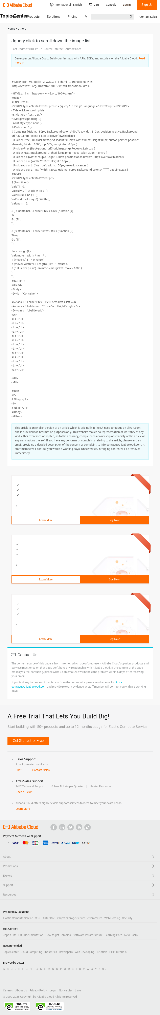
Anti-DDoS (49, 918)
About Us (21, 990)
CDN (38, 918)
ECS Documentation (30, 935)
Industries (50, 952)
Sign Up (147, 5)
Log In (127, 4)
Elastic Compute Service (18, 918)
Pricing (72, 17)
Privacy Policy (38, 990)
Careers (8, 990)
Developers (66, 952)
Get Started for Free (28, 740)
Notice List (65, 990)
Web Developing (84, 952)
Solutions (53, 17)
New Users (131, 935)
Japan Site (9, 935)
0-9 (104, 968)
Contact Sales (148, 16)
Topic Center (11, 952)
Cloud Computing (31, 952)
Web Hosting (112, 918)
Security (127, 918)
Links (78, 990)
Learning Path (113, 935)
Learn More (45, 520)
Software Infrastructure (87, 935)
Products (33, 17)
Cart (94, 4)
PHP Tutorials (118, 952)
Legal (52, 990)
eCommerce (94, 918)
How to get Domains (58, 935)
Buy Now (114, 520)
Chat (19, 770)
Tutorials (101, 952)
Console (111, 4)
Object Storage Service (71, 918)
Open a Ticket (24, 792)
